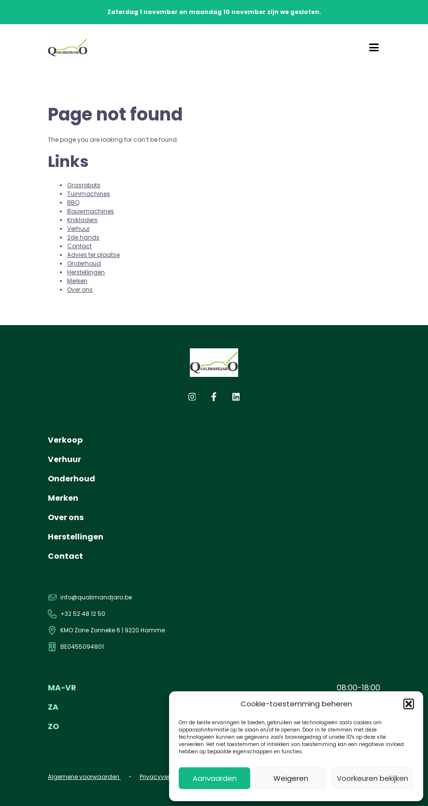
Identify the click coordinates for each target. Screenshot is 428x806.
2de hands (83, 237)
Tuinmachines (88, 194)
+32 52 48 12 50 (82, 614)
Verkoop (65, 440)
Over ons (80, 289)
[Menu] (374, 47)
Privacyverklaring (165, 777)
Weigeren (290, 778)
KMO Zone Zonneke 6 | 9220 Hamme (112, 630)
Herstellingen (86, 272)
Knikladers (82, 220)
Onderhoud (84, 263)
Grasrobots (83, 185)
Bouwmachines (90, 211)
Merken (77, 281)
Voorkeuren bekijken (372, 778)
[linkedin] (236, 399)
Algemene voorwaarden (84, 777)
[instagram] (192, 399)
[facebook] (213, 399)
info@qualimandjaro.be (96, 597)
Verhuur (78, 228)
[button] (409, 704)
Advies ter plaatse (93, 255)
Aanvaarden (215, 778)
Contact (79, 246)
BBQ (73, 202)
